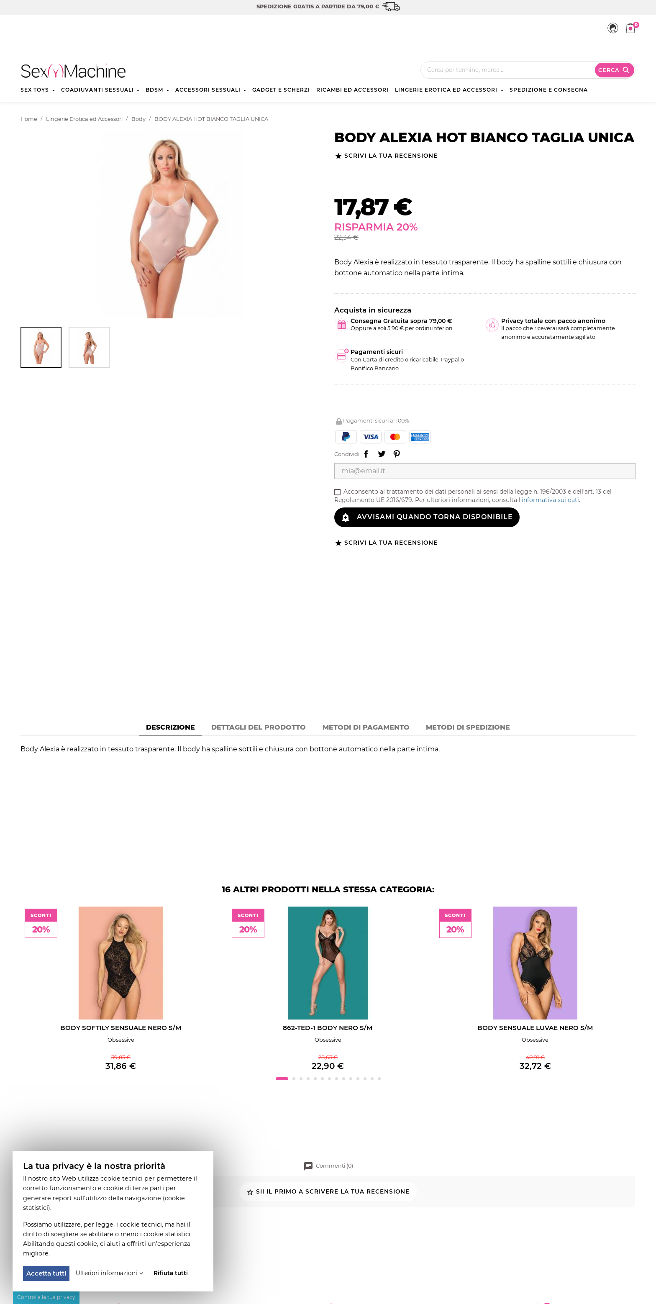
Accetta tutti (46, 1273)
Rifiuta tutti (171, 1273)
